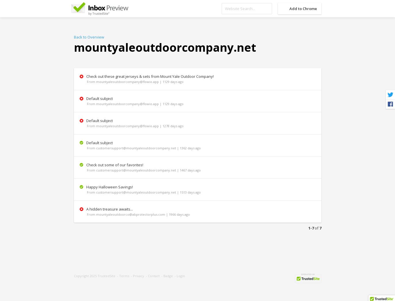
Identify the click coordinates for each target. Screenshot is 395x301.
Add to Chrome (303, 8)
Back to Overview (89, 37)
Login (181, 276)
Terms (124, 276)
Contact (154, 276)
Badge (168, 276)
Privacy (138, 276)
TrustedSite (106, 276)
